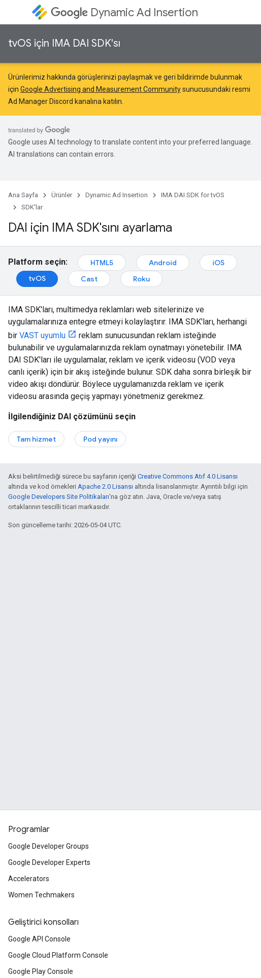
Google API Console (39, 939)
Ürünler (61, 195)
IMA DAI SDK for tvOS (192, 195)
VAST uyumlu (42, 335)
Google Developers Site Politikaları (58, 496)
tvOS (37, 278)
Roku (141, 278)
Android (163, 262)
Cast (89, 278)
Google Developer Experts (49, 862)
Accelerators (28, 879)
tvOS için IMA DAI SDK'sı (64, 43)
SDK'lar (32, 207)
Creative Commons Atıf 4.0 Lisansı (188, 476)
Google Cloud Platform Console (58, 955)
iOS (218, 262)
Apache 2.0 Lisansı (105, 486)
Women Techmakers (41, 895)
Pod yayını (100, 439)
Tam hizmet (36, 439)
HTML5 (101, 262)
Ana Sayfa (23, 195)
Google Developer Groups (48, 846)
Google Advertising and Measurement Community (100, 89)
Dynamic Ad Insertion (124, 12)
